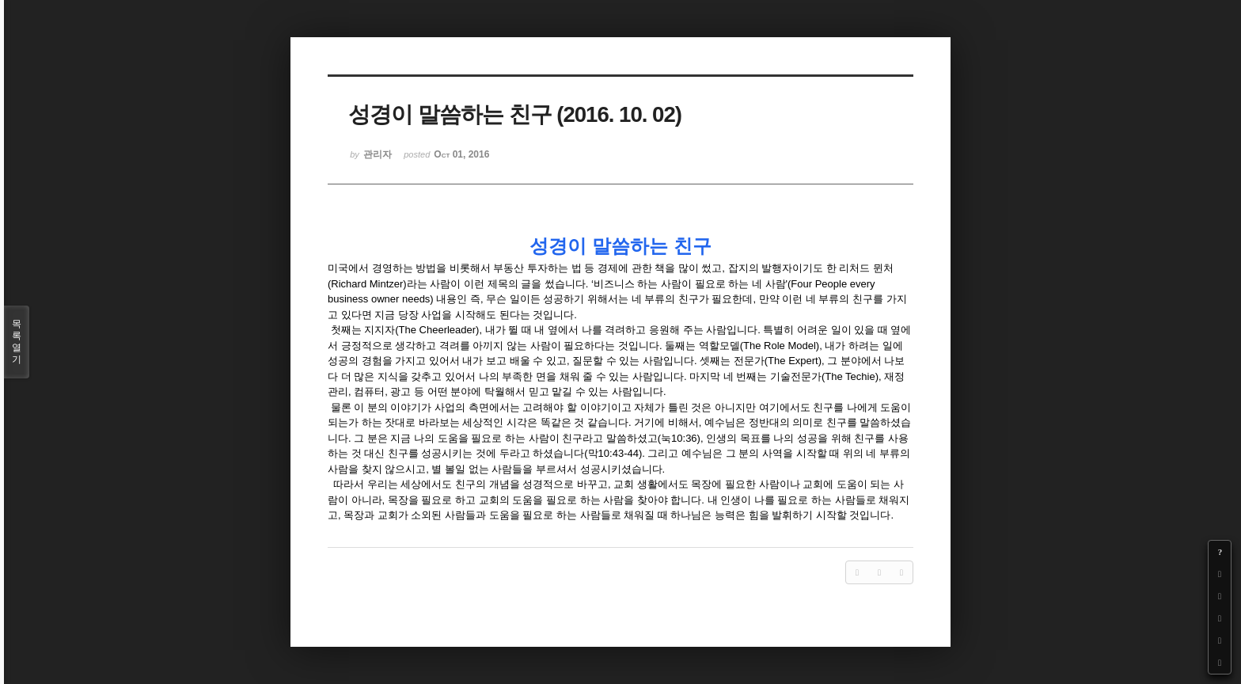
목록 (16, 342)
